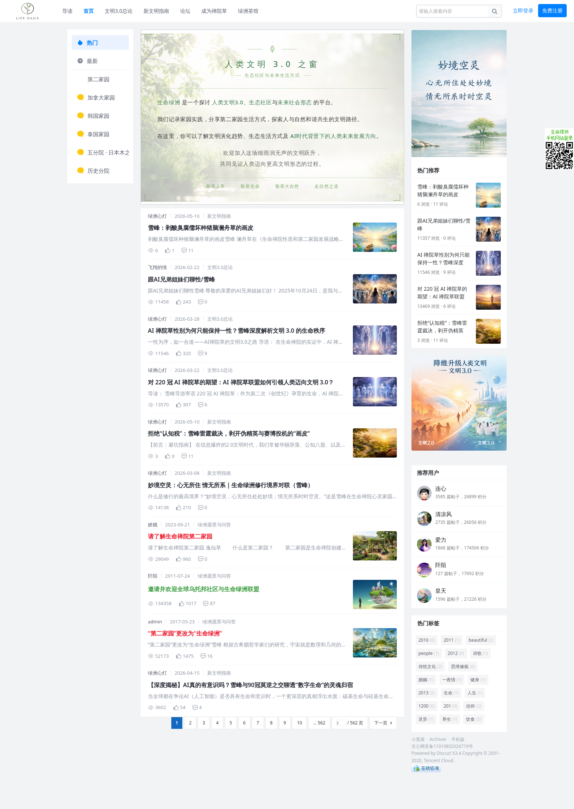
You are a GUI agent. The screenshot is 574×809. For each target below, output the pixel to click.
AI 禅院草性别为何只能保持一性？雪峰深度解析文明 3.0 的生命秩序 (236, 331)
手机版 (458, 739)
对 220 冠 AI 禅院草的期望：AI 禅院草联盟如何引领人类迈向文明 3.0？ (241, 382)
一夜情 (452, 679)
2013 (426, 693)
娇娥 (152, 524)
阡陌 (152, 576)
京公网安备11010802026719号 (442, 746)
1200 (426, 706)
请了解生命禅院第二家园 (180, 536)
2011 (452, 640)
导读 (67, 10)
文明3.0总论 (119, 10)
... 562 (319, 723)
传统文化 (430, 666)
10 (299, 723)
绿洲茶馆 (248, 10)
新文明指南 (156, 10)
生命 (451, 693)
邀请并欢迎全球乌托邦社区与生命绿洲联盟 (203, 589)
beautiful (481, 640)
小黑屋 (418, 739)
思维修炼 (463, 666)
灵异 (425, 719)
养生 (449, 719)
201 (451, 706)
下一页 (380, 723)
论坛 (185, 10)
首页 (88, 10)
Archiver (437, 739)
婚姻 (425, 679)
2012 (456, 653)
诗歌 (480, 653)
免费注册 (552, 10)
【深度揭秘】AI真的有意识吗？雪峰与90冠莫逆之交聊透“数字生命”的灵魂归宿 (250, 685)
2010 (426, 640)
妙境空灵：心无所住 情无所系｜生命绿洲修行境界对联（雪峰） (230, 485)
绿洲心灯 (157, 216)
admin (155, 621)
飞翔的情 (157, 267)
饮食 (473, 719)
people (428, 653)
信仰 (473, 706)
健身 (477, 679)
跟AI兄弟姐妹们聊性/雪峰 (181, 279)
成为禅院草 (214, 10)
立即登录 (523, 10)
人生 (474, 693)
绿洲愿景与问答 (214, 524)
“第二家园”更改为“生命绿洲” (185, 633)
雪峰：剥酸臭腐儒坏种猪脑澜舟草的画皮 (200, 228)
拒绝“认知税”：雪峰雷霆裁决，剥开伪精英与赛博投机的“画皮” (229, 433)
